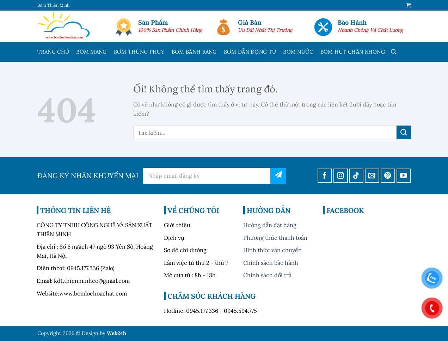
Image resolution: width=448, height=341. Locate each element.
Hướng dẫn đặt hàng (269, 225)
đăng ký (278, 176)
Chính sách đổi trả (267, 275)
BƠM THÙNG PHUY (139, 51)
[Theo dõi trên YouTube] (404, 176)
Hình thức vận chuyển (272, 250)
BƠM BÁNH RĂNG (194, 51)
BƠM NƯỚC (298, 51)
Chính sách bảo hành (270, 262)
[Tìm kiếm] (393, 52)
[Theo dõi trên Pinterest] (388, 176)
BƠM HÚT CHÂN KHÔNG (352, 51)
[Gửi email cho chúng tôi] (372, 176)
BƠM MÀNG (91, 51)
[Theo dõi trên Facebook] (325, 176)
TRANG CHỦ (53, 51)
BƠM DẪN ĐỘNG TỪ (250, 51)
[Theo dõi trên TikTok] (356, 176)
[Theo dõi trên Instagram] (340, 176)
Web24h (116, 333)
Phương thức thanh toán (275, 237)
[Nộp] (404, 132)
